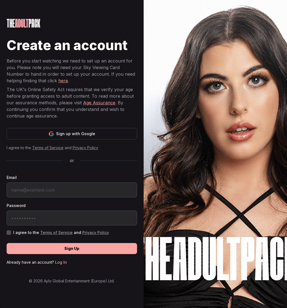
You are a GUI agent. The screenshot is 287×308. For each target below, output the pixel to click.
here (63, 80)
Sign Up (71, 248)
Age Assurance (99, 102)
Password (16, 205)
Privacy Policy (85, 147)
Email (12, 177)
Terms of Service (48, 147)
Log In (61, 262)
